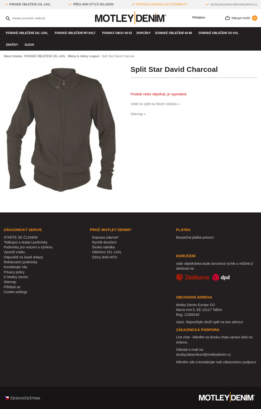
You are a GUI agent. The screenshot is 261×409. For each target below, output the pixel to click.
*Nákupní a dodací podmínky (26, 242)
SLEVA (29, 44)
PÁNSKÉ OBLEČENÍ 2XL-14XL (28, 33)
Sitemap (10, 282)
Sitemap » (138, 114)
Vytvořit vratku (14, 252)
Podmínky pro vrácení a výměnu (28, 247)
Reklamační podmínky (21, 262)
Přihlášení (197, 18)
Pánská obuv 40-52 (117, 33)
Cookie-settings (15, 292)
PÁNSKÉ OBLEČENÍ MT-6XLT (76, 33)
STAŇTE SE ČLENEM (21, 237)
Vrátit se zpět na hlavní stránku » (155, 104)
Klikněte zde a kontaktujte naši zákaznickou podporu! (216, 362)
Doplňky (143, 33)
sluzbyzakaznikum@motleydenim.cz (233, 4)
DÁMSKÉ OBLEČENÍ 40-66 (174, 33)
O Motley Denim (16, 277)
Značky (13, 44)
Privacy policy (14, 272)
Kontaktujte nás (15, 267)
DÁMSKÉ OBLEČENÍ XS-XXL (220, 33)
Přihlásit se (12, 287)
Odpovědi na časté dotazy (23, 257)
